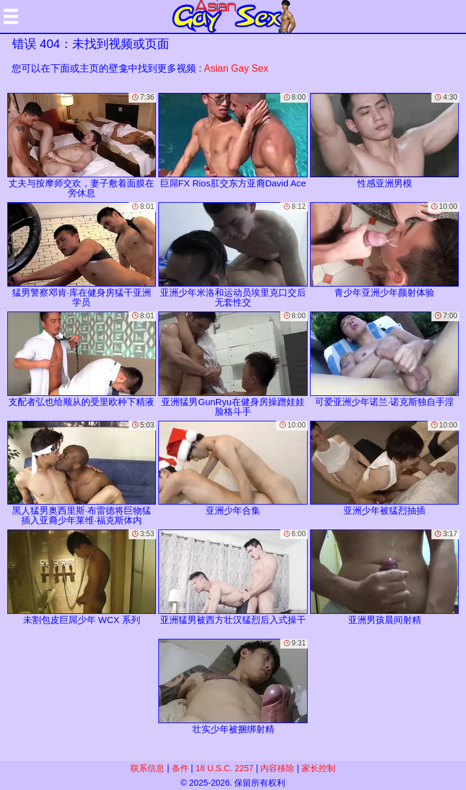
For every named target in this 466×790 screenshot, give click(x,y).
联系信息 (147, 768)
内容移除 (277, 768)
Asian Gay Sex (236, 68)
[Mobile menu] (11, 16)
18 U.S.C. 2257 (224, 768)
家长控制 (319, 768)
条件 (180, 768)
